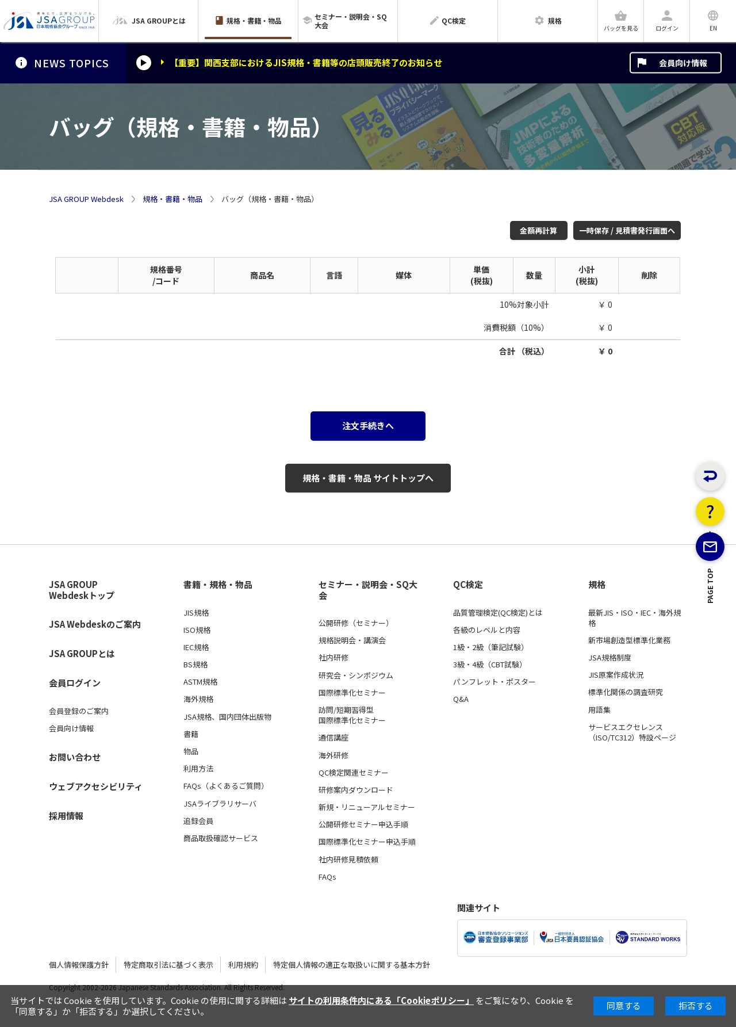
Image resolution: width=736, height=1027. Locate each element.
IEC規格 (196, 647)
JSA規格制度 (609, 657)
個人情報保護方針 (79, 964)
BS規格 (195, 664)
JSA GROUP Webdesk (86, 199)
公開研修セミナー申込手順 (363, 824)
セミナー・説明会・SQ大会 (368, 590)
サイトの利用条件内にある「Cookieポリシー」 (381, 1000)
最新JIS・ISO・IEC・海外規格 (634, 618)
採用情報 (66, 816)
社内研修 (333, 657)
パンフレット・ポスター (494, 682)
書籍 (190, 734)
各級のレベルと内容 (486, 630)
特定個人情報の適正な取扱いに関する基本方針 (351, 964)
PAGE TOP (710, 634)
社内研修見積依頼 (348, 859)
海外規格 (198, 699)
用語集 (599, 710)
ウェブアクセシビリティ (96, 786)
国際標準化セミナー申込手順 (367, 842)
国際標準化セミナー (352, 693)
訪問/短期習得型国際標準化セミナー (352, 715)
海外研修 (333, 755)
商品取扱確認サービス (220, 838)
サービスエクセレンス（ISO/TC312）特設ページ (632, 732)
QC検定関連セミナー (354, 773)
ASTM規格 (200, 682)
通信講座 (333, 737)
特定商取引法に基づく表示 (168, 964)
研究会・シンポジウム (356, 675)
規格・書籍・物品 (172, 199)
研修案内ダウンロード (356, 790)
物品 (190, 751)
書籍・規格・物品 (217, 584)
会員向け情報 (683, 62)
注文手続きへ (368, 425)
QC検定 (468, 584)
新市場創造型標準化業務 (629, 640)
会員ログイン (75, 683)
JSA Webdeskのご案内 (95, 624)
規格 (596, 584)
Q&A (461, 699)
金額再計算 (538, 230)
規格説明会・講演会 (352, 640)
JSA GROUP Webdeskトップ (81, 590)
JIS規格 (196, 613)
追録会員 (198, 821)
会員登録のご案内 (79, 711)
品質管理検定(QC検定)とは (498, 613)
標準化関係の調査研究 (625, 692)
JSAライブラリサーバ (219, 804)
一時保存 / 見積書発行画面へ (627, 230)
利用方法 (198, 768)
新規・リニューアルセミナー (367, 807)
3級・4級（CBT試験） (490, 664)
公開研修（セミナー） (356, 623)
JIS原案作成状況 (615, 675)
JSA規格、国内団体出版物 (227, 717)
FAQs (327, 877)
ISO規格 (196, 630)
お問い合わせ (75, 757)
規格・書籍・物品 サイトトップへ (368, 478)
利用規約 (243, 964)
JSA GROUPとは (82, 653)
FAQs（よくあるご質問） (226, 786)
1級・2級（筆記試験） (490, 647)
